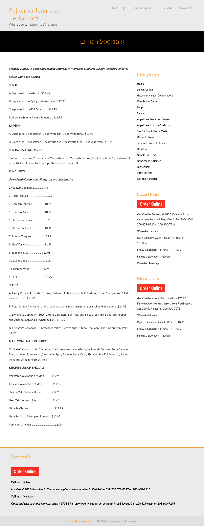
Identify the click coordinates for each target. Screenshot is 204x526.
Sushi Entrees (144, 172)
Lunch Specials (145, 89)
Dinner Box (143, 166)
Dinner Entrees (145, 137)
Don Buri (142, 149)
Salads (140, 113)
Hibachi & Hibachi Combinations (155, 95)
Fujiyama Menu (144, 8)
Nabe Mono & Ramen (149, 160)
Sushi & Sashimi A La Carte (152, 131)
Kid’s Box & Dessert (148, 101)
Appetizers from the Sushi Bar (154, 125)
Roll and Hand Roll (147, 178)
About (167, 8)
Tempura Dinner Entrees (151, 143)
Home (140, 83)
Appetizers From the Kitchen (153, 119)
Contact (185, 8)
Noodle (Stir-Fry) (146, 155)
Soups (140, 107)
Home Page (118, 8)
